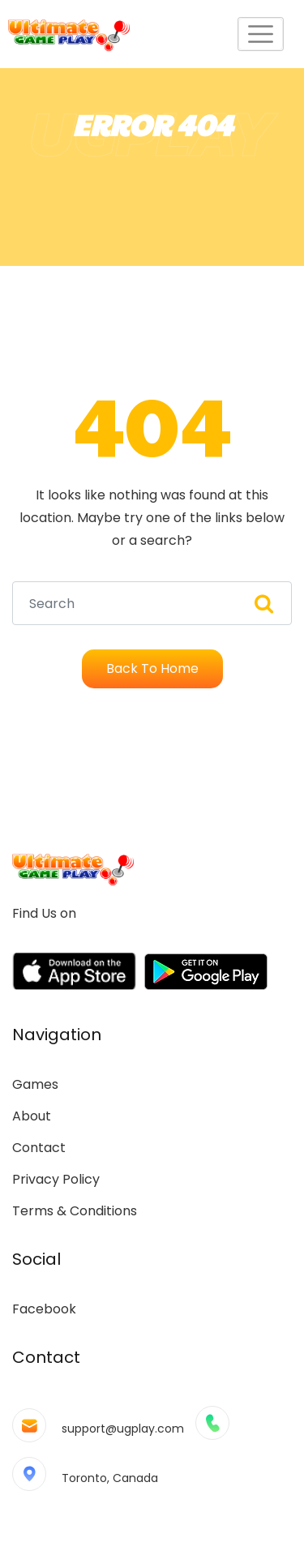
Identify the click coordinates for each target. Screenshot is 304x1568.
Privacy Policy (56, 1179)
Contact (39, 1147)
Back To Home (152, 668)
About (31, 1116)
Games (35, 1084)
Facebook (44, 1309)
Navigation (56, 1034)
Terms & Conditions (74, 1211)
